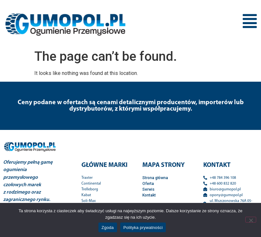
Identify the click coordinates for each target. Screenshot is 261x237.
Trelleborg (89, 189)
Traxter (87, 178)
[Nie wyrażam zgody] (250, 220)
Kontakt (149, 195)
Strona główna (155, 178)
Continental (91, 184)
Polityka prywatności (143, 227)
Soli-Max (88, 201)
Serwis (148, 189)
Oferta (148, 183)
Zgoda (108, 227)
